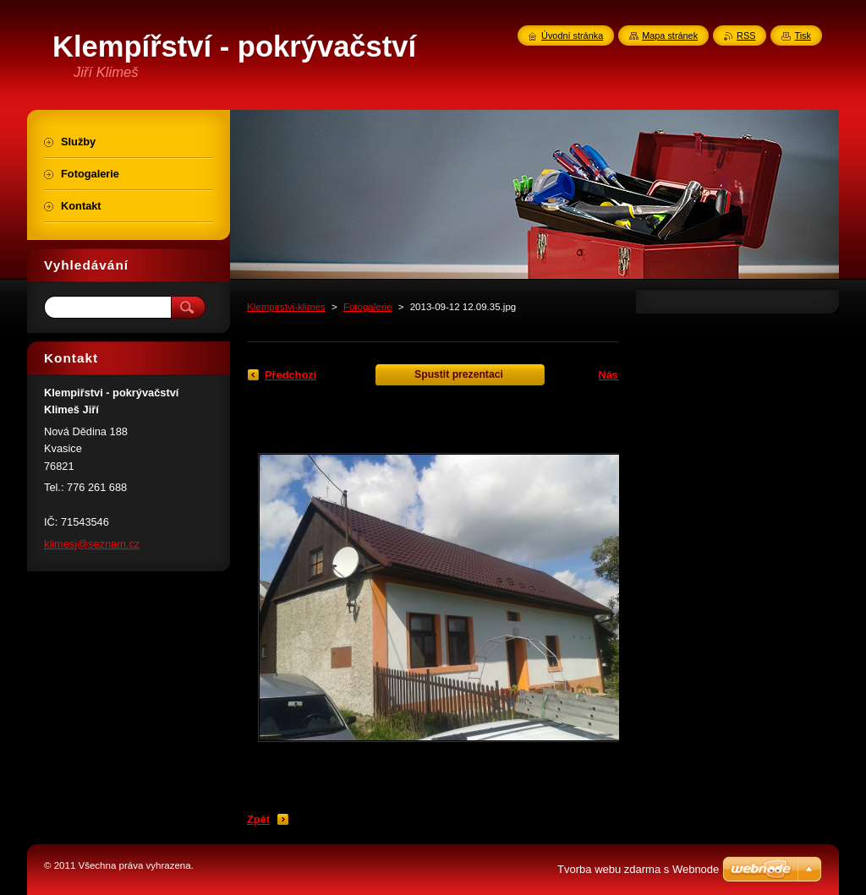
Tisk (802, 35)
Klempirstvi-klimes (286, 307)
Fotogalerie (367, 307)
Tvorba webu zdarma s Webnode (638, 869)
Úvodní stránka (572, 35)
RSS (746, 35)
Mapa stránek (670, 35)
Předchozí (290, 374)
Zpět (258, 819)
